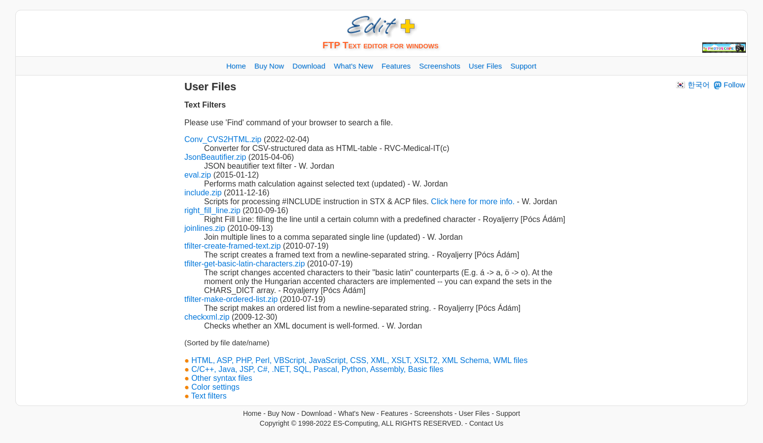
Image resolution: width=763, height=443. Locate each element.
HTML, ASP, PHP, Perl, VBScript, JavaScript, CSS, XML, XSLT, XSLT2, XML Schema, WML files (359, 360)
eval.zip (197, 175)
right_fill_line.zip (212, 210)
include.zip (203, 192)
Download (316, 413)
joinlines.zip (204, 228)
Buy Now (281, 413)
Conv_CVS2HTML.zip (223, 139)
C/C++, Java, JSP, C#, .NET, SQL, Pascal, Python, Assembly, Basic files (317, 369)
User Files (474, 413)
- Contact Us (484, 423)
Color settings (215, 387)
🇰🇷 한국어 (692, 84)
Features (394, 413)
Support (508, 413)
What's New (356, 413)
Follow (729, 84)
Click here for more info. (473, 201)
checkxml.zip (207, 317)
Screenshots (433, 413)
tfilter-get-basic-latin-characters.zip (244, 263)
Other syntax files (221, 378)
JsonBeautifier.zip (215, 157)
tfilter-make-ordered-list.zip (230, 299)
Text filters (209, 396)
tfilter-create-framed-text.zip (232, 246)
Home (252, 413)
